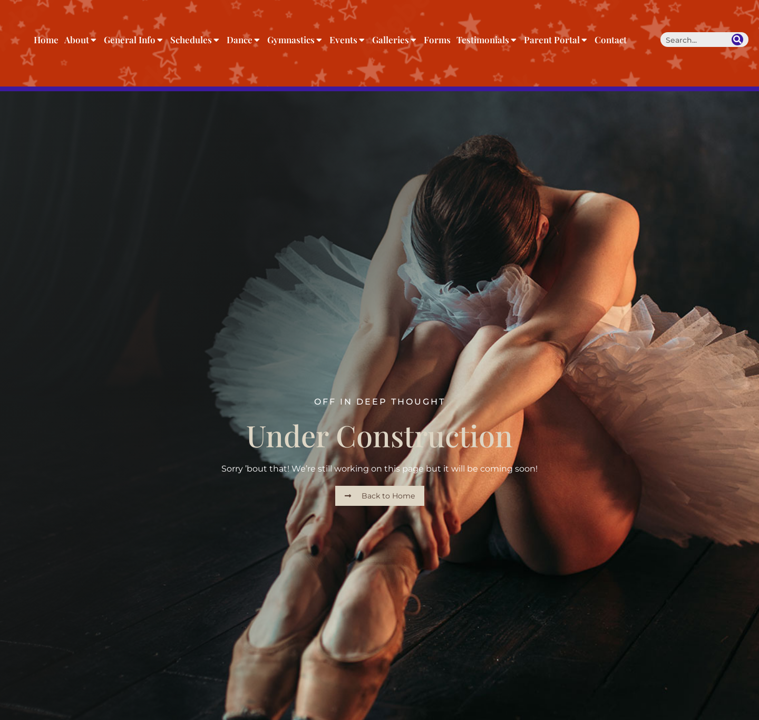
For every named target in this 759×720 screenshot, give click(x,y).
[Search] (737, 39)
